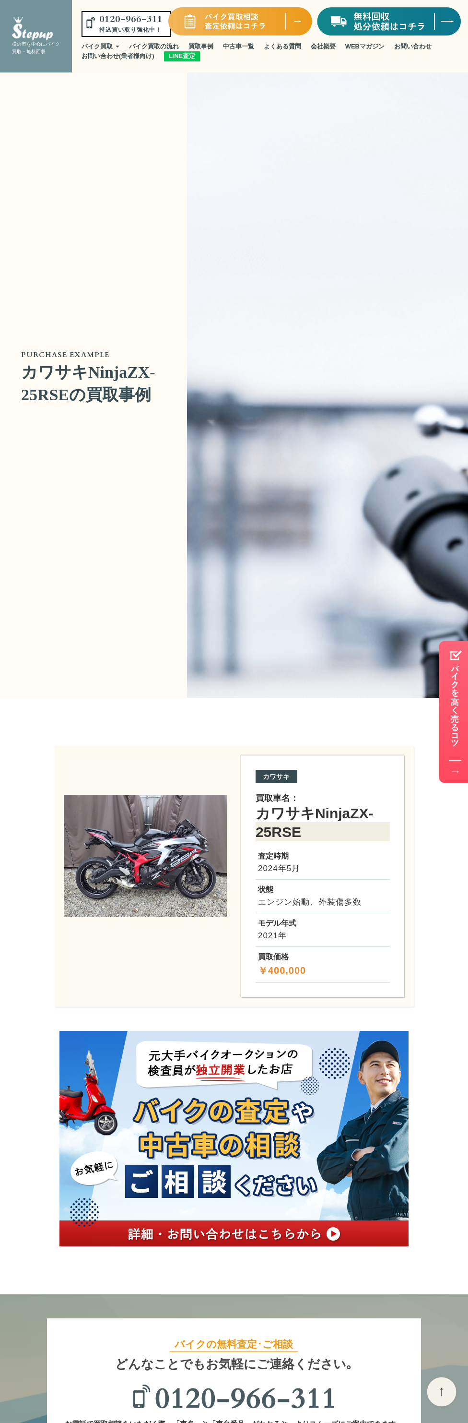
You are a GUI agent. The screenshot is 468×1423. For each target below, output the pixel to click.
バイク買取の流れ (154, 46)
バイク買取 (100, 46)
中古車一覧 (238, 46)
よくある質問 (282, 46)
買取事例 (200, 46)
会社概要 (323, 46)
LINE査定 (182, 56)
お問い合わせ (413, 46)
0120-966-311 (131, 23)
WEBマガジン (365, 46)
